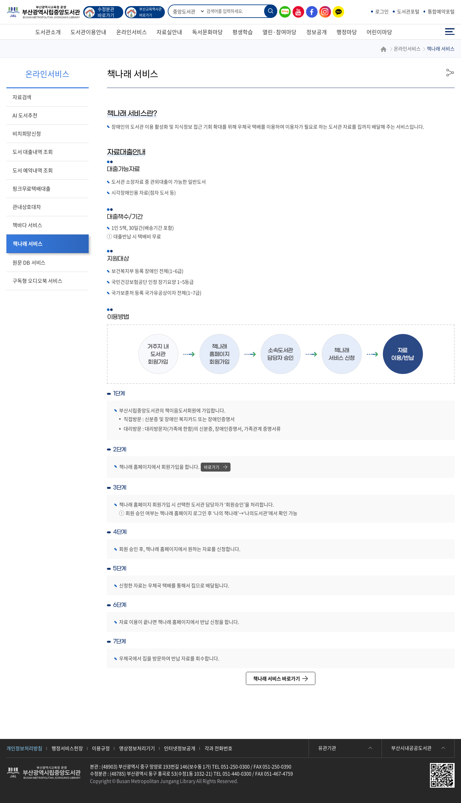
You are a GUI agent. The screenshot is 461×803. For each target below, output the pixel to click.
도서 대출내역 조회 (32, 151)
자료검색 (21, 97)
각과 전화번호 (218, 748)
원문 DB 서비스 (28, 262)
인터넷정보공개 (179, 748)
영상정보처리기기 (137, 748)
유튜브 (297, 12)
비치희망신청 (26, 133)
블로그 (283, 12)
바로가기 (215, 467)
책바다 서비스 (27, 225)
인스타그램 (323, 12)
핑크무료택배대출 (31, 188)
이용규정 (101, 748)
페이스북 (310, 12)
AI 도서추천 (24, 115)
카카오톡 (337, 12)
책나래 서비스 (28, 243)
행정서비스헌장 (67, 748)
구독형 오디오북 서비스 (37, 280)
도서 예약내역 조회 (32, 170)
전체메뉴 (450, 32)
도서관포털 (408, 11)
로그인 (382, 11)
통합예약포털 (441, 11)
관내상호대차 (26, 207)
